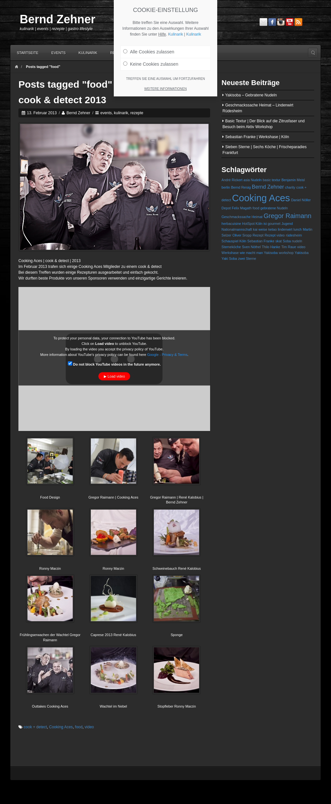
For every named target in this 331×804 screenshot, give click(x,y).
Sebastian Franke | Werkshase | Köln (257, 137)
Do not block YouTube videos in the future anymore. (114, 363)
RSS (298, 22)
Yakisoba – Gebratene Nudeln (251, 95)
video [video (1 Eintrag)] (301, 247)
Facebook (272, 22)
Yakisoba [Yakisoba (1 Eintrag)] (302, 253)
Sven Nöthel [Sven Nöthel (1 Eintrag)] (251, 247)
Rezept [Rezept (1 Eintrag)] (257, 235)
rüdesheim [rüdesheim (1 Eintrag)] (294, 235)
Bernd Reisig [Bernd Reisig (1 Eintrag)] (241, 187)
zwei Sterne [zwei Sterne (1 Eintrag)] (247, 258)
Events (58, 53)
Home (16, 67)
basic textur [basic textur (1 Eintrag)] (272, 180)
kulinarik (121, 113)
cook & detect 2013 (62, 99)
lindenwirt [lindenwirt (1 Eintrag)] (285, 229)
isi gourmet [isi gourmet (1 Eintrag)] (271, 224)
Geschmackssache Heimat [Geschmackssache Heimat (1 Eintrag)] (241, 217)
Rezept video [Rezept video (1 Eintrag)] (275, 235)
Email (263, 22)
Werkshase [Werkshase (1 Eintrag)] (230, 253)
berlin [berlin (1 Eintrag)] (225, 187)
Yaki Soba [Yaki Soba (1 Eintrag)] (229, 258)
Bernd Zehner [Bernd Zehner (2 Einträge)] (268, 187)
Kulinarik (88, 53)
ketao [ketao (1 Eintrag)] (272, 229)
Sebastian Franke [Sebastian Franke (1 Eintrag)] (260, 241)
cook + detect (35, 727)
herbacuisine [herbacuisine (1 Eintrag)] (231, 224)
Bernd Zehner (57, 19)
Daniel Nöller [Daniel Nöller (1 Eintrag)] (301, 200)
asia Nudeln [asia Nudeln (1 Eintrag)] (252, 180)
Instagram (281, 22)
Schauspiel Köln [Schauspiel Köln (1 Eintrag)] (233, 241)
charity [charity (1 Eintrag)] (290, 187)
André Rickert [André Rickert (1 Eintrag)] (231, 180)
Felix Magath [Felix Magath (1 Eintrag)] (241, 208)
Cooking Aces (61, 727)
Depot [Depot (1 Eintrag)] (225, 208)
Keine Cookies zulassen (150, 61)
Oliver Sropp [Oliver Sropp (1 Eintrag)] (241, 235)
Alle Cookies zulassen (148, 49)
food (78, 727)
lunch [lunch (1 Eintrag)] (298, 229)
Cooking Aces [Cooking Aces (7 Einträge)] (261, 198)
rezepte (136, 113)
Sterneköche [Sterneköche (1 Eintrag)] (231, 247)
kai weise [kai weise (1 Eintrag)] (260, 229)
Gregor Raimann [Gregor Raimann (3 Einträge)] (287, 215)
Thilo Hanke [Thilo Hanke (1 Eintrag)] (271, 247)
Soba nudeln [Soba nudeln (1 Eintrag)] (292, 241)
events (106, 113)
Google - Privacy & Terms (167, 354)
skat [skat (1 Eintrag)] (278, 241)
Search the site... (313, 53)
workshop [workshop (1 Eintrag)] (286, 253)
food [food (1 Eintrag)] (255, 208)
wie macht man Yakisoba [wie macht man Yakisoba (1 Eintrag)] (259, 253)
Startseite (27, 53)
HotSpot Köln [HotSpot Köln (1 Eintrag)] (252, 224)
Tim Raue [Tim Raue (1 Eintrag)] (288, 247)
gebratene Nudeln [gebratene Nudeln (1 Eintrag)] (274, 208)
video (89, 727)
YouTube (290, 22)
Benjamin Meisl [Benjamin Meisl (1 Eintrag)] (293, 180)
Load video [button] (116, 376)
